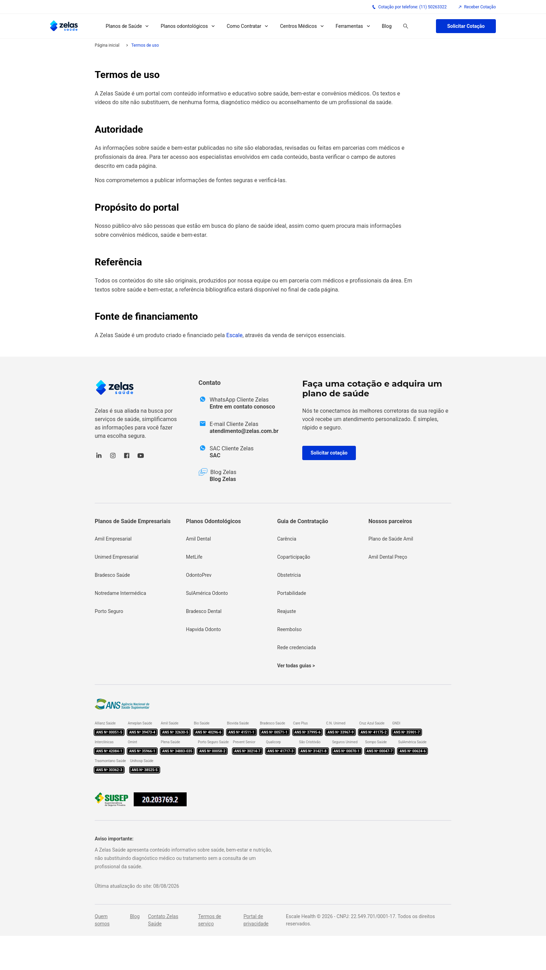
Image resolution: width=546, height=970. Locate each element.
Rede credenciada (296, 647)
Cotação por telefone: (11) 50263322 (409, 7)
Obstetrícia (289, 575)
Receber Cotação (477, 7)
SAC (215, 455)
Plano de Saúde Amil (390, 539)
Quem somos (102, 920)
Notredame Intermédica (120, 593)
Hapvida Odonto (203, 629)
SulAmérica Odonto (207, 593)
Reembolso (289, 629)
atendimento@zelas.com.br (244, 431)
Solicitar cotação (329, 453)
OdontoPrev (198, 575)
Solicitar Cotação (466, 26)
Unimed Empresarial (116, 557)
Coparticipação (293, 557)
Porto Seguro (109, 611)
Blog (387, 26)
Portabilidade (291, 593)
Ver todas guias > (296, 665)
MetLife (194, 557)
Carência (286, 539)
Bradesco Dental (203, 611)
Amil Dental (198, 539)
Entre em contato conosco (242, 406)
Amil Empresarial (113, 539)
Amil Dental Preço (387, 557)
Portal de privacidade (255, 920)
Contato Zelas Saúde (163, 920)
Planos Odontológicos (213, 521)
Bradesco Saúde (112, 575)
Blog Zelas (223, 479)
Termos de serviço (209, 920)
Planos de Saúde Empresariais (133, 521)
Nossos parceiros (390, 521)
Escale (234, 335)
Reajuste (286, 611)
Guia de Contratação (302, 521)
